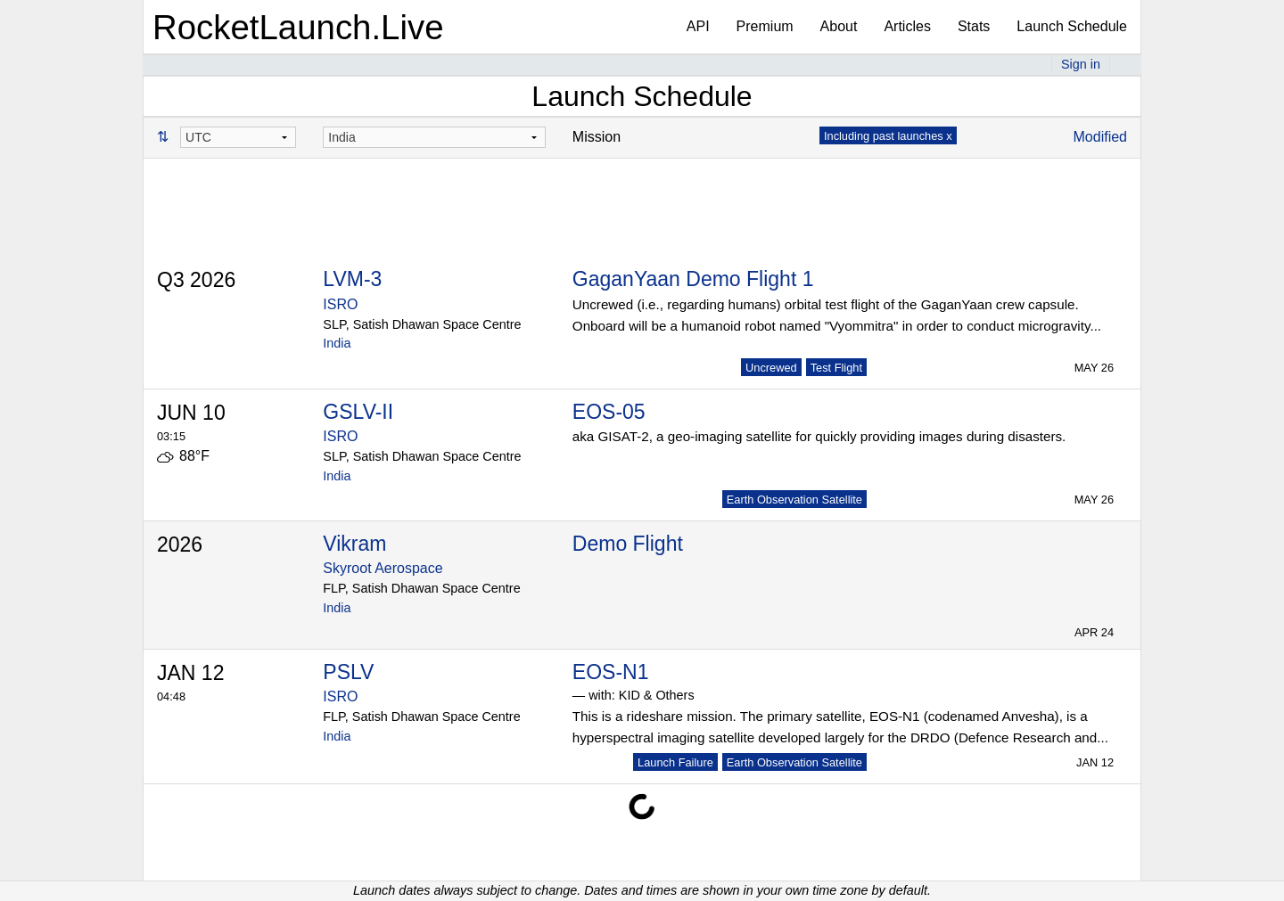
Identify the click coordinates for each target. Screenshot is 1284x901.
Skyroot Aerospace (382, 568)
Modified (1100, 136)
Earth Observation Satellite (794, 499)
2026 (179, 544)
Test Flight (836, 367)
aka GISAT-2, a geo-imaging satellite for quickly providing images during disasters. (819, 436)
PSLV (348, 672)
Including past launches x (888, 136)
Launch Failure (675, 762)
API (698, 26)
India (336, 343)
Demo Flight (627, 543)
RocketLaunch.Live (298, 27)
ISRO (340, 304)
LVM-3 (352, 279)
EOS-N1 (610, 672)
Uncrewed (771, 367)
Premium (765, 26)
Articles (907, 26)
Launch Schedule (1072, 26)
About (839, 26)
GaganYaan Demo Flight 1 (693, 279)
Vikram (354, 543)
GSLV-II (358, 411)
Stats (974, 26)
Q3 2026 (196, 279)
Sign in (1080, 64)
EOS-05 (609, 411)
